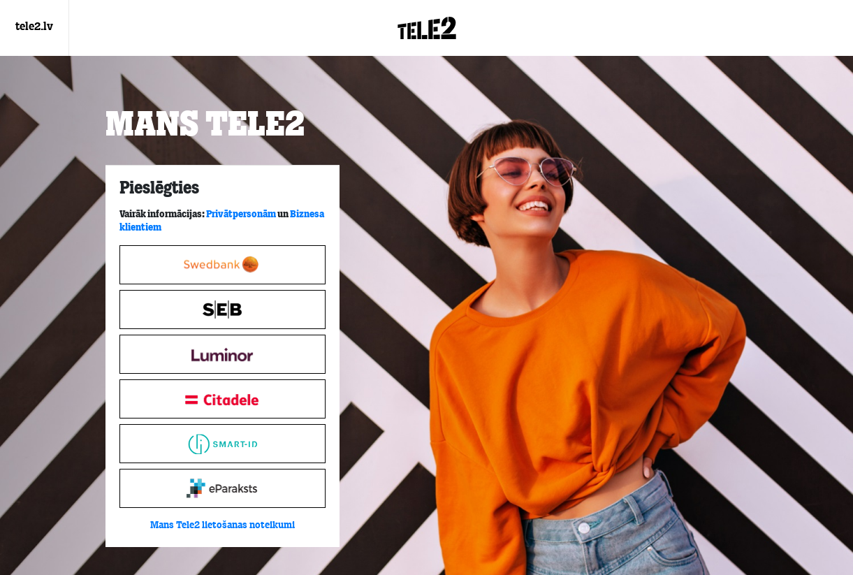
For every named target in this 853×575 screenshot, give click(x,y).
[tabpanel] (222, 356)
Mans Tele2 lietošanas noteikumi (222, 526)
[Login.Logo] (427, 28)
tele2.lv (34, 27)
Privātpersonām (241, 214)
